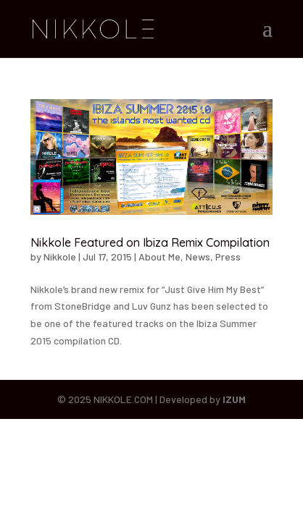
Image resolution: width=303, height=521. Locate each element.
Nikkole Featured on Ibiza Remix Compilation (150, 242)
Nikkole (59, 256)
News (198, 256)
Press (228, 256)
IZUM (234, 399)
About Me (159, 256)
